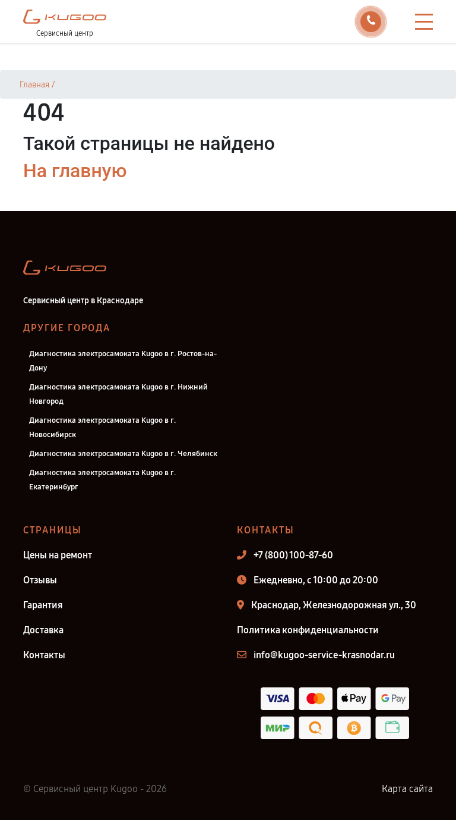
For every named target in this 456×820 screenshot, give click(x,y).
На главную (74, 170)
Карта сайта (407, 788)
